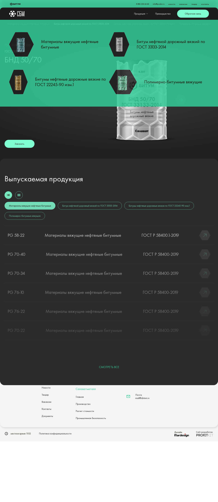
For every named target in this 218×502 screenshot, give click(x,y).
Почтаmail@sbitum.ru (142, 396)
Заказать (19, 143)
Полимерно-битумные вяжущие (195, 23)
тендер (194, 4)
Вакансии (46, 401)
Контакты (46, 409)
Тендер (45, 394)
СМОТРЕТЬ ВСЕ (109, 367)
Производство (83, 404)
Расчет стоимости (85, 411)
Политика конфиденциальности (55, 433)
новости (171, 4)
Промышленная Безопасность (91, 418)
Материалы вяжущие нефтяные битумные (28, 23)
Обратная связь (193, 13)
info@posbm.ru (159, 4)
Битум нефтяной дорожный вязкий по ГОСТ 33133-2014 (81, 23)
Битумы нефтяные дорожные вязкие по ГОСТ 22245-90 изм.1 (144, 23)
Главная (80, 396)
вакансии (183, 4)
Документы (47, 416)
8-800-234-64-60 (142, 4)
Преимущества (162, 13)
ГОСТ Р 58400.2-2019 (18, 45)
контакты (205, 4)
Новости (46, 387)
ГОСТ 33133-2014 (15, 51)
